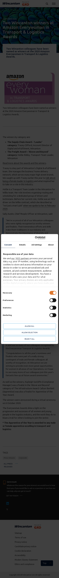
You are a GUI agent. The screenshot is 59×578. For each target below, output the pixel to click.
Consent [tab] (8, 245)
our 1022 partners (20, 258)
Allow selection (29, 332)
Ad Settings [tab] (36, 245)
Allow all (29, 326)
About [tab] (51, 245)
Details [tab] (22, 245)
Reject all (29, 339)
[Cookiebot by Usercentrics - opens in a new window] (45, 237)
